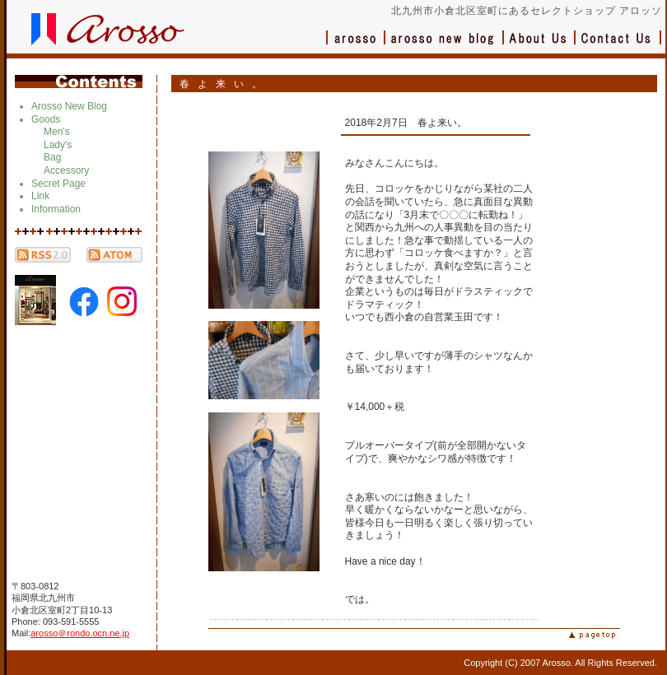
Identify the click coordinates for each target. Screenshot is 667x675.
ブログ (444, 45)
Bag (52, 157)
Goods (45, 119)
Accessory (66, 170)
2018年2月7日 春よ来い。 (406, 122)
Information (56, 209)
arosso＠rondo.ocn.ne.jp (79, 633)
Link (40, 196)
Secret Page (58, 183)
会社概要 (540, 45)
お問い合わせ (618, 45)
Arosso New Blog (69, 106)
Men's (57, 131)
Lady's (58, 145)
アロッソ (355, 45)
